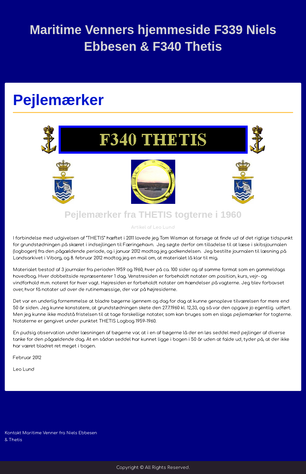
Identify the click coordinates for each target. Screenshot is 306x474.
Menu (11, 17)
